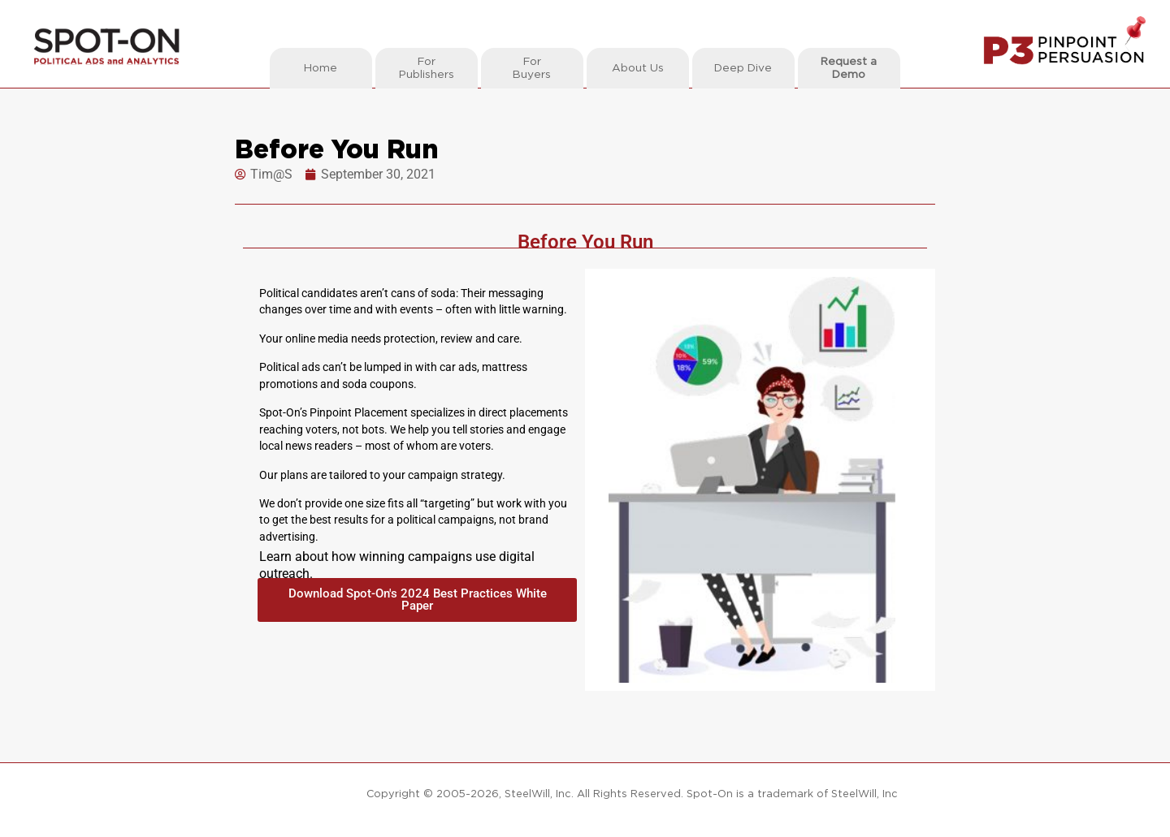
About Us (638, 68)
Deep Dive (743, 68)
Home (320, 68)
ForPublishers (426, 68)
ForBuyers (532, 68)
